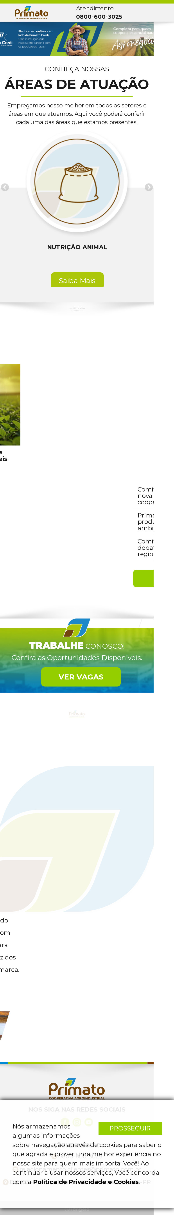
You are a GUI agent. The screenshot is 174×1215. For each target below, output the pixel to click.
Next (148, 37)
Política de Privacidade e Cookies (86, 1182)
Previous (6, 37)
